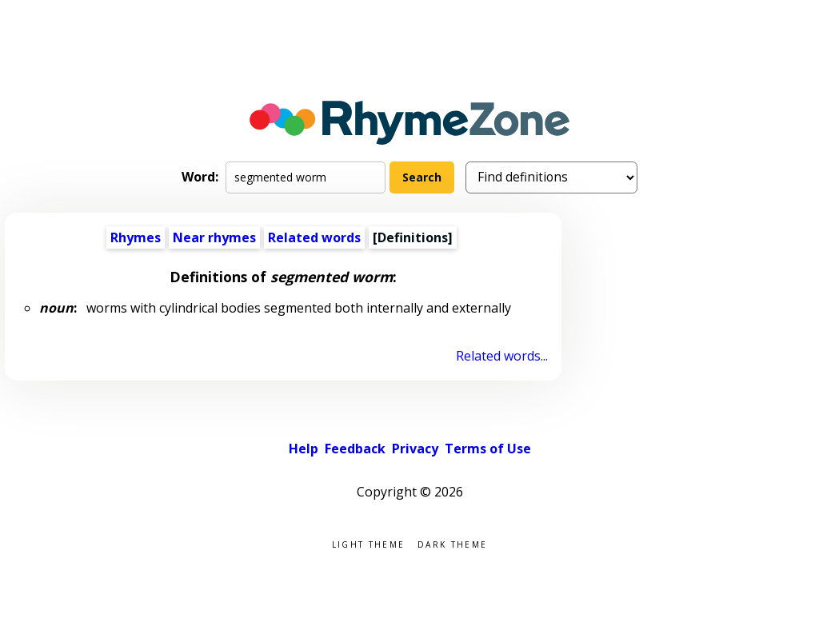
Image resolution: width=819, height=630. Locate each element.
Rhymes (135, 237)
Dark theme (452, 543)
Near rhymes (214, 237)
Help (303, 448)
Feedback (355, 448)
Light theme (368, 543)
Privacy (415, 448)
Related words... (502, 356)
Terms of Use (488, 448)
